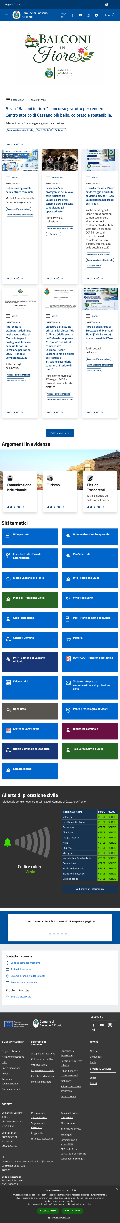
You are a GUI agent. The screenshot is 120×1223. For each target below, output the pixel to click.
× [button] (116, 1189)
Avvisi (12, 177)
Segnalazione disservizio (38, 1125)
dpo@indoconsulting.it (73, 1158)
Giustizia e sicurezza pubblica (71, 1063)
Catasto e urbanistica (42, 1076)
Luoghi (93, 1078)
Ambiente (66, 1081)
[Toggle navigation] (6, 15)
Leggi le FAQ (37, 1133)
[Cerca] (113, 15)
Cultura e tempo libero (43, 1059)
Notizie (92, 177)
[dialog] (60, 1204)
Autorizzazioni (68, 1096)
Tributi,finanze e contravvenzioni (69, 1073)
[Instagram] (87, 15)
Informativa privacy (71, 1128)
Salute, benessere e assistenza (71, 1089)
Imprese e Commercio (42, 1070)
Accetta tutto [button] (48, 1210)
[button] (60, 1217)
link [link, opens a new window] (90, 1204)
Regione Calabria (13, 4)
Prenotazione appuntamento (39, 1115)
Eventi (93, 1083)
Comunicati (18, 100)
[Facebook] (71, 15)
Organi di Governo (11, 1051)
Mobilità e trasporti (41, 1081)
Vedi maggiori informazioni (90, 889)
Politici (5, 1073)
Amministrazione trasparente (70, 1115)
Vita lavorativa (39, 1065)
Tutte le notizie (59, 433)
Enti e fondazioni (11, 1068)
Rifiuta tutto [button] (72, 1210)
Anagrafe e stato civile (43, 1053)
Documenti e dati (11, 1089)
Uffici (4, 1062)
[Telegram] (95, 15)
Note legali (66, 1134)
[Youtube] (79, 15)
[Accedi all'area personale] (106, 4)
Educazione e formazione (68, 1053)
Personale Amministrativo (10, 1081)
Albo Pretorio (68, 1123)
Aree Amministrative (13, 1056)
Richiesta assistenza (42, 1138)
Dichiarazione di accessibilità (69, 1142)
